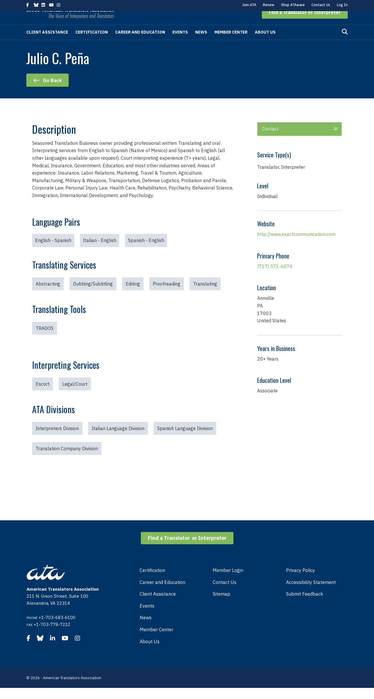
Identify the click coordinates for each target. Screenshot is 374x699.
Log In (342, 5)
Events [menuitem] (147, 617)
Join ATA (249, 5)
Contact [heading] (270, 140)
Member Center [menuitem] (156, 641)
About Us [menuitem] (150, 652)
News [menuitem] (146, 629)
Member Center (230, 43)
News (201, 43)
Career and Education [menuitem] (162, 593)
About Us (265, 43)
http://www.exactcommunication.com (296, 245)
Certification (91, 43)
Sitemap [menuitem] (221, 605)
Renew (268, 5)
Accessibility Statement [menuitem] (311, 593)
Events (180, 43)
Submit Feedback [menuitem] (304, 605)
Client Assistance (47, 43)
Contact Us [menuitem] (224, 593)
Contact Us (320, 5)
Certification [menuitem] (152, 581)
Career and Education (140, 43)
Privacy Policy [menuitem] (300, 581)
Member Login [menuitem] (228, 581)
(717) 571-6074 (274, 277)
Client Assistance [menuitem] (158, 605)
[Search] (345, 43)
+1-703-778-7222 (52, 635)
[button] (305, 23)
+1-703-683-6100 (57, 628)
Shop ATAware (293, 5)
